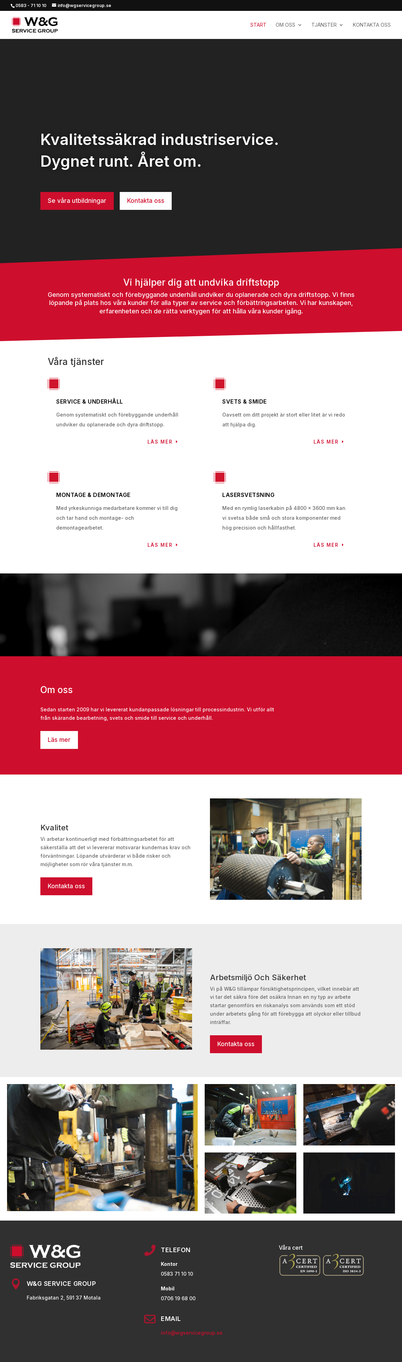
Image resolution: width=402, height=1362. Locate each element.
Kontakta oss (145, 200)
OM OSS (285, 25)
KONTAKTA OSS (372, 25)
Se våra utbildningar (77, 200)
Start (258, 25)
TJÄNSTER (324, 25)
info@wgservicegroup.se (192, 1333)
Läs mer (160, 442)
